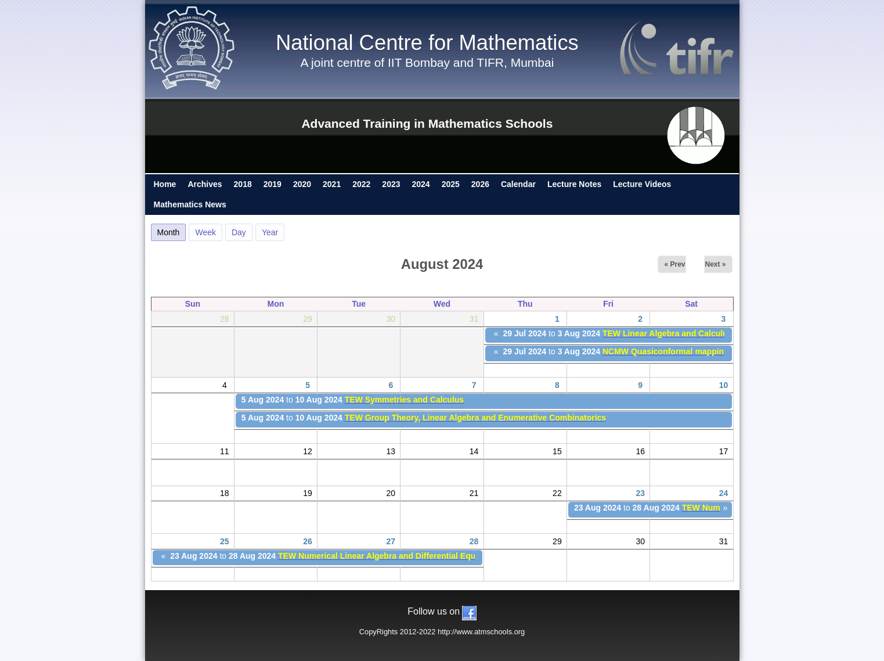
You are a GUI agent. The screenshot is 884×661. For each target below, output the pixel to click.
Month (171, 230)
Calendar (518, 184)
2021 (332, 184)
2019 (273, 184)
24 (723, 493)
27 (391, 541)
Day (239, 232)
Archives (204, 184)
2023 (391, 184)
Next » (715, 264)
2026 (480, 184)
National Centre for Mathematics (427, 43)
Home (165, 184)
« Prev (674, 264)
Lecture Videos (642, 184)
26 (307, 541)
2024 (421, 184)
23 (640, 493)
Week (205, 232)
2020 (302, 184)
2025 (451, 184)
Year (270, 232)
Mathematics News (190, 204)
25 (224, 541)
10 (723, 385)
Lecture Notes (574, 184)
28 (474, 541)
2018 (243, 184)
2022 (361, 184)
